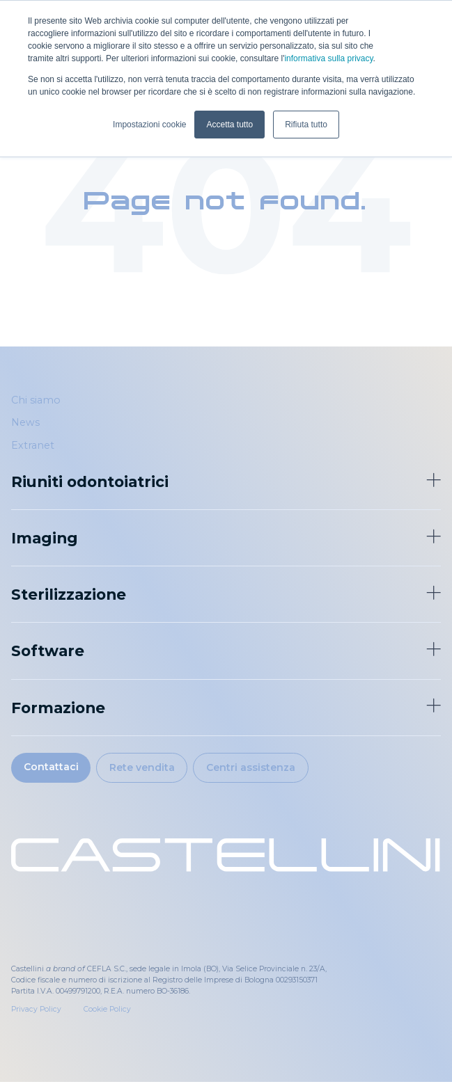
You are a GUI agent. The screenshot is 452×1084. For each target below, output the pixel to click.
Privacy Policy (36, 1011)
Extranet (32, 445)
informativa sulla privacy (328, 58)
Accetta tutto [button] (229, 124)
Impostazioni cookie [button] (149, 124)
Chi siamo (36, 400)
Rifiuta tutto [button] (306, 124)
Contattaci (52, 767)
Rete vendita (146, 768)
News (25, 423)
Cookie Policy (107, 1011)
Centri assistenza (257, 768)
